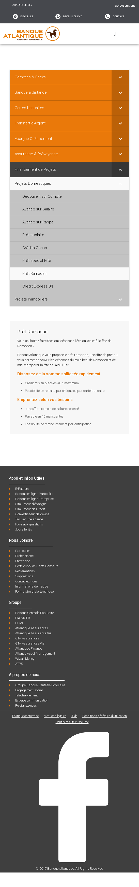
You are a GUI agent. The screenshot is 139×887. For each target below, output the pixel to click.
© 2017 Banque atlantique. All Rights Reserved (69, 868)
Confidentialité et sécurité (72, 722)
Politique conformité (25, 716)
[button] (114, 34)
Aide (74, 716)
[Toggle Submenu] (120, 77)
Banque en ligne (125, 5)
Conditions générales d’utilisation (104, 716)
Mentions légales (55, 716)
